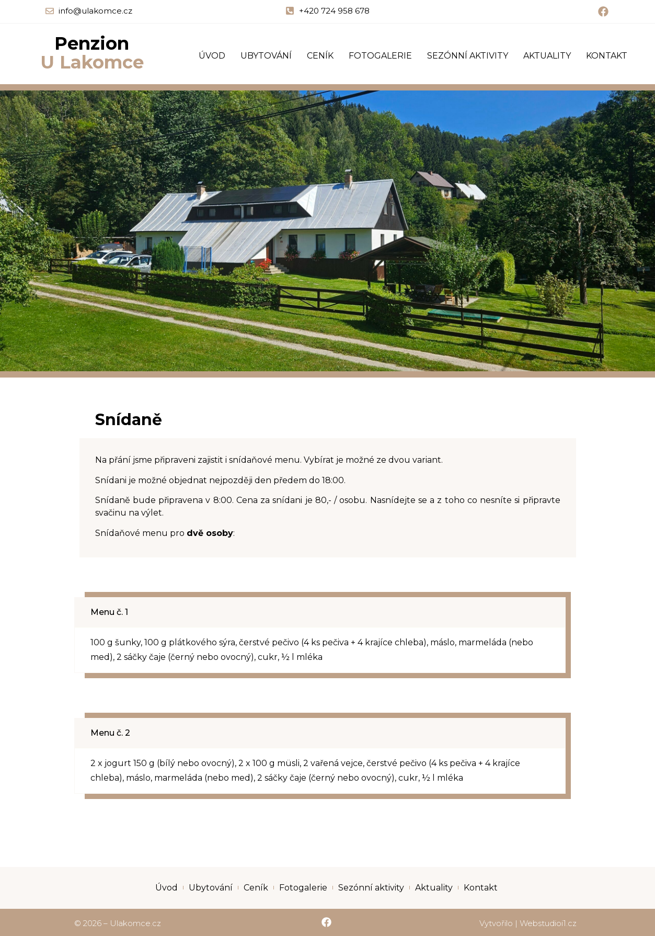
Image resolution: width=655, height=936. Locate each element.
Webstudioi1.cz (548, 923)
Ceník (320, 56)
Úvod (212, 56)
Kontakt (606, 56)
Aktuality (547, 56)
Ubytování (266, 56)
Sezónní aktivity (467, 56)
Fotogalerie (380, 56)
